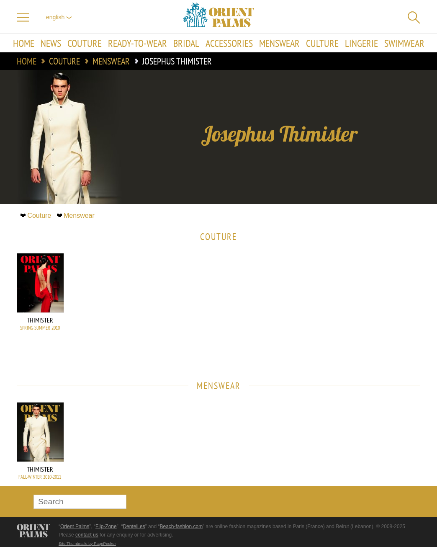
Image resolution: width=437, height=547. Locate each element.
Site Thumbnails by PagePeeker (87, 543)
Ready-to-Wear (137, 43)
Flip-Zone (106, 526)
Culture (322, 43)
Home (23, 43)
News (51, 43)
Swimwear (404, 43)
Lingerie (361, 43)
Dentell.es (134, 526)
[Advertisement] (361, 309)
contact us (86, 535)
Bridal (186, 43)
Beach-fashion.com (181, 526)
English (59, 17)
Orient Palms (74, 526)
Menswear (279, 43)
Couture (84, 43)
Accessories (229, 43)
